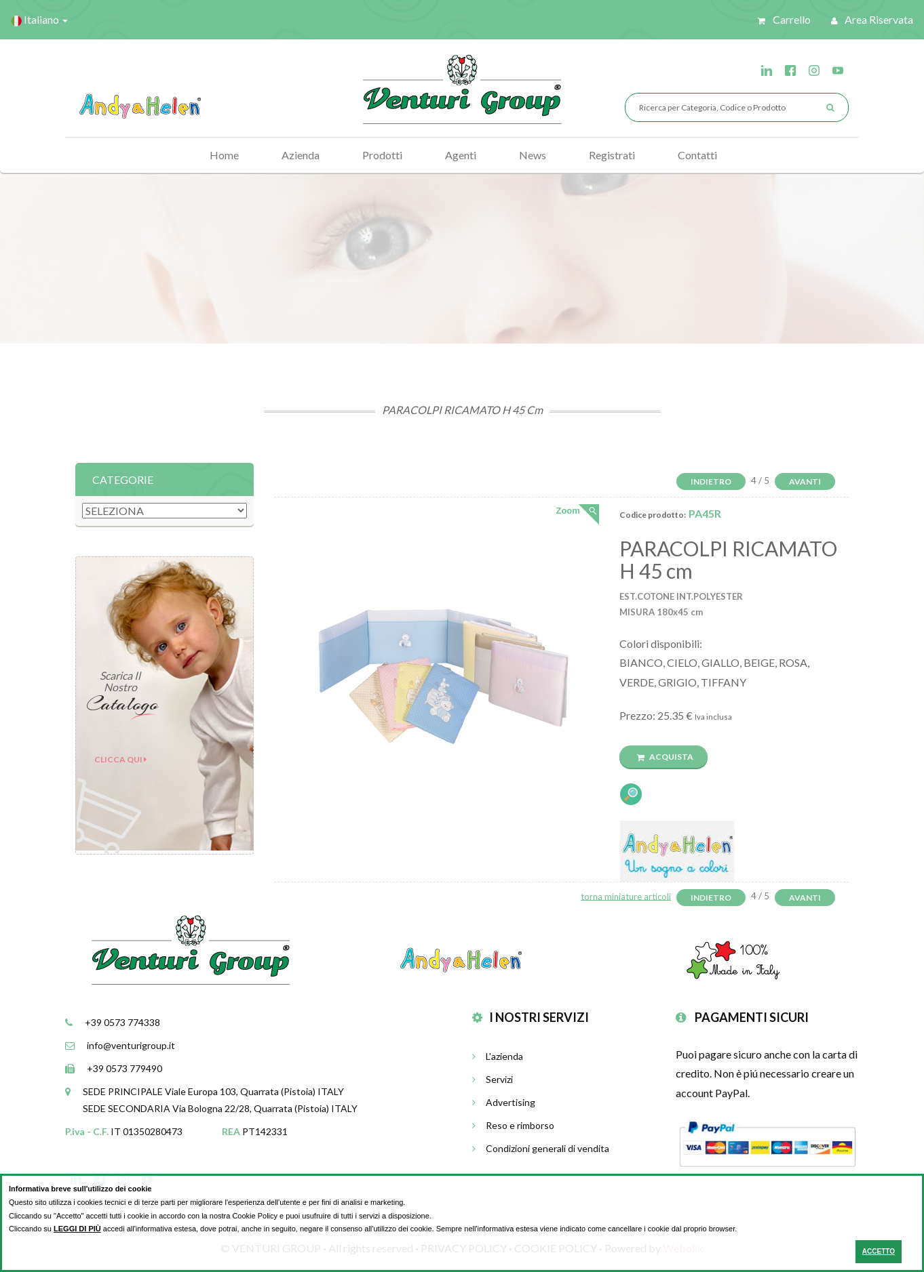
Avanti (805, 481)
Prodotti (382, 154)
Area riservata (872, 19)
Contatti (697, 154)
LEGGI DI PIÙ (77, 1229)
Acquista (665, 757)
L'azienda (497, 1056)
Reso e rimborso (513, 1125)
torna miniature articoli (626, 895)
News (532, 154)
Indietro (711, 481)
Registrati (612, 154)
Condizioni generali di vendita (540, 1148)
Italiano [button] (39, 19)
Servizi (492, 1079)
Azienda (301, 154)
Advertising (503, 1102)
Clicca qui (120, 759)
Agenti (460, 154)
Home (224, 154)
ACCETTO (878, 1251)
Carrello (784, 19)
